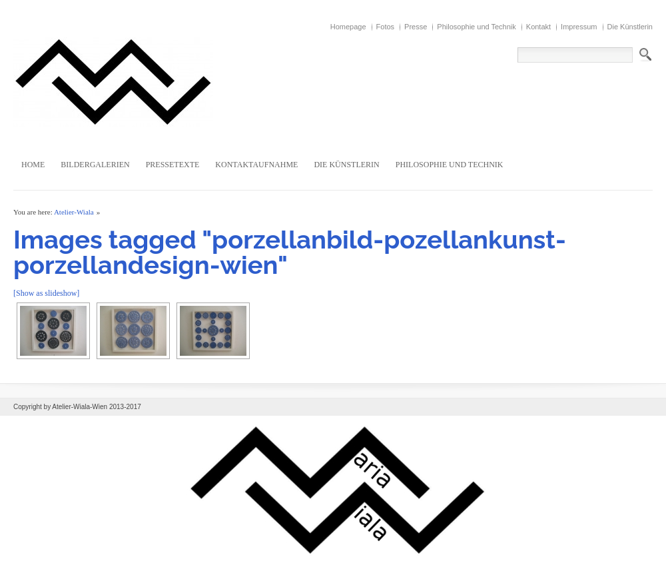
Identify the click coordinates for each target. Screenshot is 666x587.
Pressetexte (173, 164)
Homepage (348, 27)
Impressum (579, 27)
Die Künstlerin (630, 27)
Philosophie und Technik (476, 27)
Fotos (385, 27)
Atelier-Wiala (74, 212)
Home (33, 164)
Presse (415, 27)
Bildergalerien (95, 164)
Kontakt (538, 27)
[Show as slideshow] (46, 293)
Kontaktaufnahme (256, 164)
